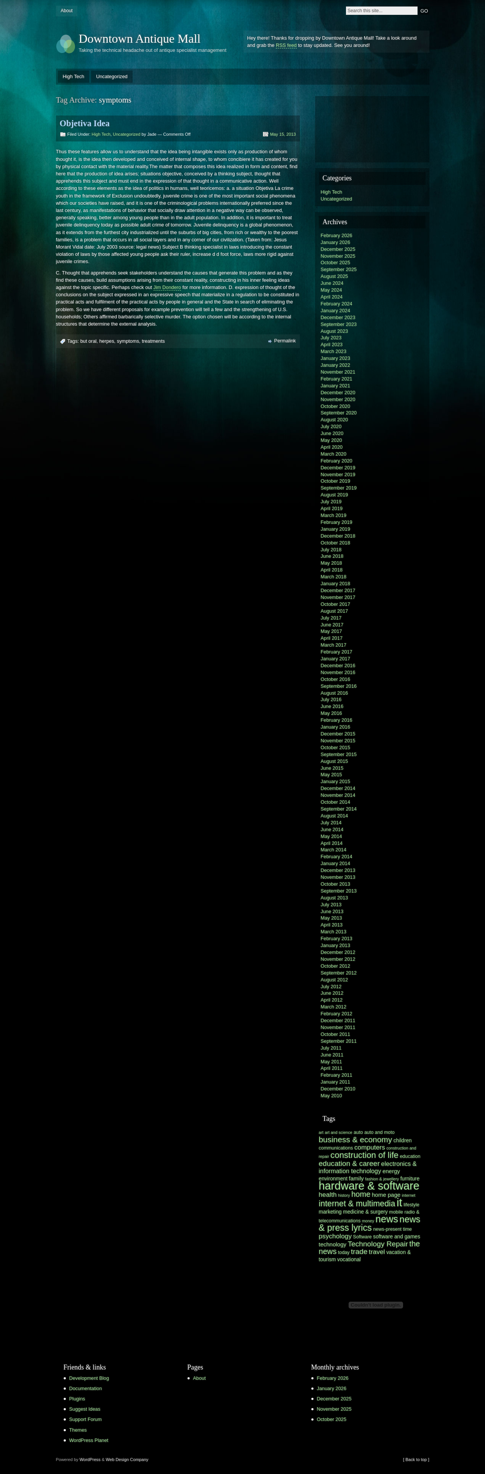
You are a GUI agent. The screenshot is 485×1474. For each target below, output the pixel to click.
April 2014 (332, 843)
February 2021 (336, 379)
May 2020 (331, 440)
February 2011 (336, 1075)
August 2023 (334, 331)
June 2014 (332, 829)
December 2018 (338, 536)
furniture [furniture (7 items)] (409, 1179)
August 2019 (334, 495)
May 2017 (331, 631)
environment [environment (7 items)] (333, 1179)
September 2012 (339, 973)
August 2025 (334, 276)
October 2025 (336, 262)
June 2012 (332, 993)
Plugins (77, 1399)
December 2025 (338, 249)
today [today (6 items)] (343, 1252)
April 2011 (332, 1068)
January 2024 (336, 310)
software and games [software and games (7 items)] (396, 1237)
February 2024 (336, 304)
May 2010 (331, 1095)
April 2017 (332, 638)
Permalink (285, 341)
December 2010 (338, 1089)
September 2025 (339, 269)
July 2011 (331, 1048)
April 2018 (332, 570)
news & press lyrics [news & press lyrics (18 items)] (370, 1223)
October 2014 (336, 802)
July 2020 (331, 426)
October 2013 (336, 884)
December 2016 (338, 665)
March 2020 (334, 454)
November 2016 (338, 672)
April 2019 (332, 508)
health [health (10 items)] (328, 1194)
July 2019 (331, 501)
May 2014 (331, 836)
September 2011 (339, 1041)
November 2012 (338, 959)
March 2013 (334, 931)
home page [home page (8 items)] (386, 1194)
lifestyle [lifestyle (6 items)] (411, 1204)
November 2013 (338, 877)
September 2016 (339, 686)
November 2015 (338, 740)
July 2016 (331, 699)
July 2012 (331, 986)
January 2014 (336, 863)
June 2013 (332, 911)
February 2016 (336, 720)
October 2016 (336, 679)
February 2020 (336, 461)
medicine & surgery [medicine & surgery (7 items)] (365, 1212)
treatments (153, 341)
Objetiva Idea (85, 123)
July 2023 (331, 337)
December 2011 (338, 1020)
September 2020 (339, 413)
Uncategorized (112, 76)
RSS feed (286, 45)
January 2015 (336, 781)
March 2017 (334, 645)
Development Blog (89, 1378)
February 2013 (336, 938)
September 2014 (339, 809)
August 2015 (334, 761)
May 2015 (331, 774)
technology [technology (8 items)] (333, 1244)
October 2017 (336, 604)
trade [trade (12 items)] (359, 1252)
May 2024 (331, 290)
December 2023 (338, 317)
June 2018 (332, 556)
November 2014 (338, 795)
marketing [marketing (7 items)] (330, 1212)
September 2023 (339, 324)
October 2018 (336, 543)
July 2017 (331, 618)
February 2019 (336, 522)
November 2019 (338, 474)
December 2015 (338, 734)
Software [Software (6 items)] (362, 1237)
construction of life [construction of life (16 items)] (364, 1155)
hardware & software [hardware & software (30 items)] (369, 1186)
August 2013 (334, 898)
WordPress (90, 1459)
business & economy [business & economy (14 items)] (355, 1139)
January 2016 (336, 727)
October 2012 (336, 966)
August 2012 (334, 980)
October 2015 (336, 747)
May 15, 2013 (283, 134)
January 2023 (336, 358)
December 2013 (338, 870)
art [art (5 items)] (321, 1132)
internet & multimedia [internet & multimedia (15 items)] (357, 1203)
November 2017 (338, 597)
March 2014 (334, 850)
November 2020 (338, 399)
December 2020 (338, 392)
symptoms (128, 341)
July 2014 (331, 822)
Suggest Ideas (85, 1409)
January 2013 (336, 945)
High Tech (74, 76)
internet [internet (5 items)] (409, 1195)
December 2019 (338, 467)
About (66, 10)
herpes (106, 341)
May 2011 (331, 1062)
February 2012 (336, 1013)
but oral (88, 341)
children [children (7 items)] (403, 1140)
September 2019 (339, 488)
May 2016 (331, 713)
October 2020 (336, 406)
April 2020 (332, 447)
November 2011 (338, 1027)
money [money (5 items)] (368, 1221)
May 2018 (331, 563)
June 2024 (332, 283)
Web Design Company (127, 1459)
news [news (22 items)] (387, 1219)
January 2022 (336, 365)
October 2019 (336, 481)
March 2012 (334, 1007)
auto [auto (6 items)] (358, 1132)
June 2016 (332, 706)
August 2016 (334, 693)
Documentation (85, 1388)
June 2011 (332, 1055)
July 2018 (331, 549)
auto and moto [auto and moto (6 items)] (379, 1132)
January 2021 (336, 386)
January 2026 (336, 242)
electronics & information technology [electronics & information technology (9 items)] (368, 1167)
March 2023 (334, 351)
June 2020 (332, 433)
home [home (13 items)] (360, 1194)
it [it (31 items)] (399, 1202)
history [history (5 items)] (344, 1195)
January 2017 (336, 659)
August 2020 (334, 419)
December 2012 (338, 952)
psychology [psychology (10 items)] (335, 1236)
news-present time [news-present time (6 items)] (392, 1229)
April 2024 (332, 297)
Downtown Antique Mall (140, 38)
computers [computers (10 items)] (369, 1147)
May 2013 (331, 918)
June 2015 (332, 768)
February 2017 (336, 652)
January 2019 (336, 529)
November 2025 (338, 256)
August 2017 (334, 611)
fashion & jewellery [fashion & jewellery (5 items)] (382, 1179)
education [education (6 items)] (410, 1156)
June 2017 (332, 625)
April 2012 (332, 1000)
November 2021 (338, 372)
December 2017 (338, 590)
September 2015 (339, 754)
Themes (78, 1430)
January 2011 (336, 1082)
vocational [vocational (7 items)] (349, 1259)
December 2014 (338, 788)
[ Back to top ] (416, 1459)
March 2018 (334, 577)
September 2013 (339, 891)
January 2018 (336, 583)
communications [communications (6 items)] (336, 1148)
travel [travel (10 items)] (377, 1252)
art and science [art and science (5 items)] (338, 1132)
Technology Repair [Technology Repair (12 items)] (378, 1244)
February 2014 (336, 856)
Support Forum (85, 1419)
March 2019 (334, 515)
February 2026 (336, 235)
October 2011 (336, 1034)
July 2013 (331, 904)
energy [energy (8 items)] (391, 1171)
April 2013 (332, 925)
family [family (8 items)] (356, 1178)
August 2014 (334, 816)
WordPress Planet (89, 1440)
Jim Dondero (167, 287)
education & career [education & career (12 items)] (349, 1163)
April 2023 (332, 344)
